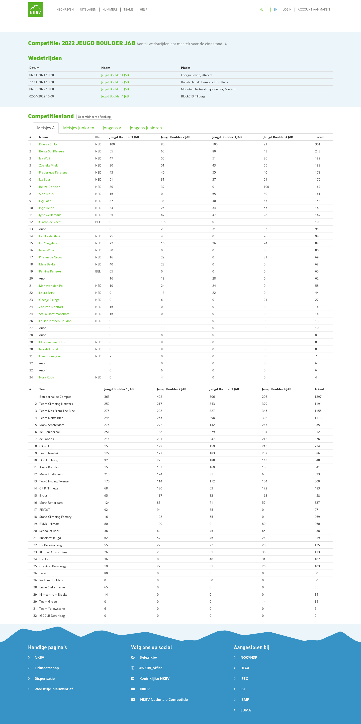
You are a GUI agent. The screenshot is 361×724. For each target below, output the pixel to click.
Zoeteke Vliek (48, 165)
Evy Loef (45, 201)
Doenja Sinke (48, 144)
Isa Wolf (44, 158)
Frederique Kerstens (53, 172)
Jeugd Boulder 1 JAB (115, 75)
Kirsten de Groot (50, 257)
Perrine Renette (50, 271)
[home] (35, 9)
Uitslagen (88, 9)
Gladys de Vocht (50, 222)
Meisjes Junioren (78, 128)
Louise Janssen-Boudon (55, 321)
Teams (129, 9)
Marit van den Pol (51, 286)
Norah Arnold (48, 349)
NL (261, 9)
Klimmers (110, 9)
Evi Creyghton (48, 243)
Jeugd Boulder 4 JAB (115, 96)
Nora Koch (46, 377)
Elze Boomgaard (50, 356)
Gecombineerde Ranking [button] (94, 117)
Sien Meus (46, 194)
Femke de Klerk (49, 236)
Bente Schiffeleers (52, 151)
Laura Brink (47, 293)
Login (287, 9)
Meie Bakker (48, 264)
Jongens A (112, 128)
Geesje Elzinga (49, 300)
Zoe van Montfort (51, 307)
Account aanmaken (314, 9)
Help (143, 9)
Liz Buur (44, 179)
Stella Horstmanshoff (54, 314)
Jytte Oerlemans (50, 215)
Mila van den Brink (52, 342)
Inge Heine (46, 208)
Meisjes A (46, 128)
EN (276, 9)
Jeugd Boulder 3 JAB (115, 89)
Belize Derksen (49, 187)
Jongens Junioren (146, 128)
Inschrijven (65, 9)
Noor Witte (46, 250)
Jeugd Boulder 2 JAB (115, 82)
